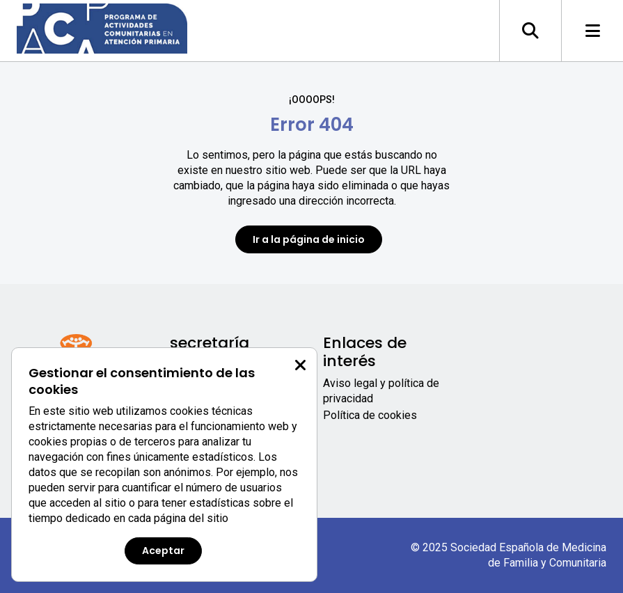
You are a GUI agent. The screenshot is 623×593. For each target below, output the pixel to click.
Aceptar (163, 551)
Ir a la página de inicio (309, 239)
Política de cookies (370, 415)
